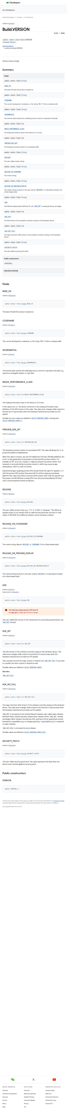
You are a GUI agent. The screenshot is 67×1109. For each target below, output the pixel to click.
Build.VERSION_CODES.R (12, 421)
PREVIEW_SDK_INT (11, 143)
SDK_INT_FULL (10, 231)
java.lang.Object (7, 46)
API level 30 (12, 528)
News (4, 1103)
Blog (3, 1107)
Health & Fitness (29, 1097)
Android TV (49, 1103)
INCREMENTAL (9, 115)
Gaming (26, 1090)
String (24, 81)
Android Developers (8, 17)
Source (4, 1100)
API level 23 (11, 295)
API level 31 (11, 386)
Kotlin (56, 33)
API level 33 (11, 558)
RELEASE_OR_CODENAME (13, 172)
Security (5, 1097)
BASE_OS (8, 86)
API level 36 (11, 689)
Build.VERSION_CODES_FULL (35, 732)
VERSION (8, 263)
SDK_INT (37, 206)
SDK (6, 203)
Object (12, 42)
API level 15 (15, 592)
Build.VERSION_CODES (40, 418)
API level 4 (11, 325)
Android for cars (50, 1100)
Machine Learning (30, 1094)
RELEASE (7, 158)
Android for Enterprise (9, 1094)
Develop (19, 17)
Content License (59, 801)
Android (5, 1090)
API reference (8, 10)
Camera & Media (29, 1100)
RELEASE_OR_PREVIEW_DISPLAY (15, 186)
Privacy (26, 1103)
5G (25, 1107)
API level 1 (11, 23)
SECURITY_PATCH (11, 248)
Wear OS (48, 1094)
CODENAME (8, 100)
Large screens (50, 1090)
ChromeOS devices (51, 1097)
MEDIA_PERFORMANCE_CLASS (14, 129)
